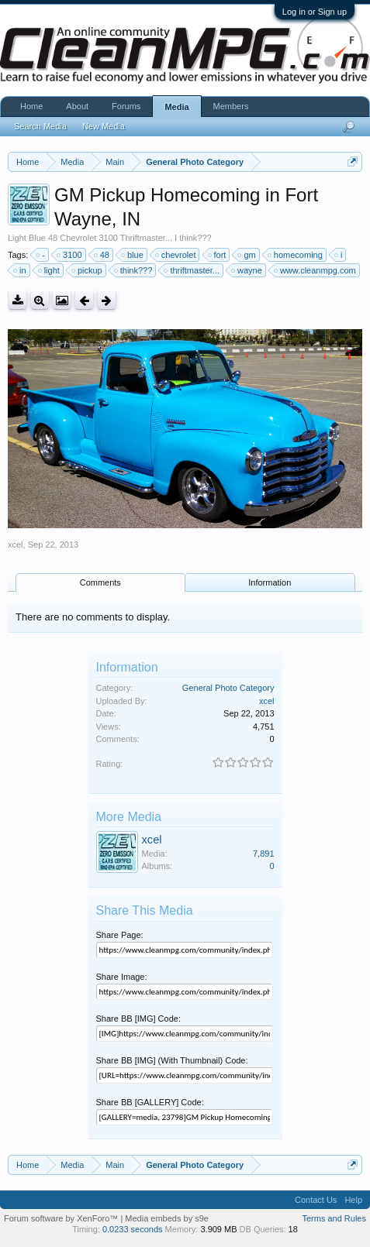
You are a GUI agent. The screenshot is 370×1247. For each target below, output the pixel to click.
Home (31, 106)
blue (133, 255)
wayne (247, 270)
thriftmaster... (192, 270)
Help (353, 1199)
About (77, 106)
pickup (87, 270)
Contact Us (316, 1199)
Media (176, 107)
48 (102, 255)
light (50, 270)
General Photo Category (228, 687)
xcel (15, 544)
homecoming (296, 255)
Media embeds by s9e (167, 1218)
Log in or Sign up (314, 11)
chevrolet (176, 255)
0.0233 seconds (132, 1229)
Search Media (40, 126)
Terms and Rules (334, 1218)
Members (231, 106)
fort (217, 255)
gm (247, 255)
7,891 (264, 853)
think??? (134, 270)
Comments (100, 582)
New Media (103, 126)
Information (269, 582)
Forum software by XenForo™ (62, 1218)
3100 (69, 255)
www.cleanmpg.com (315, 270)
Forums (126, 106)
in (20, 270)
